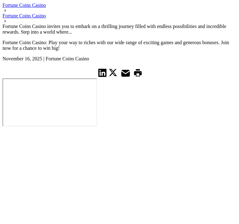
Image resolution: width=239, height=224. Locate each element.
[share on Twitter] (114, 72)
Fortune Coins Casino (24, 5)
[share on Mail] (126, 72)
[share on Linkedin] (102, 72)
